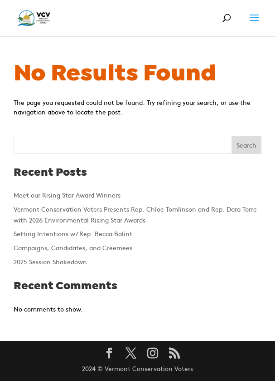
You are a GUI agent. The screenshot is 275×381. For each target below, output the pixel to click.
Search (246, 144)
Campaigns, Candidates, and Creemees (73, 247)
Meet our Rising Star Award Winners (67, 194)
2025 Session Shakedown (50, 261)
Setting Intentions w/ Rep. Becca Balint (73, 233)
